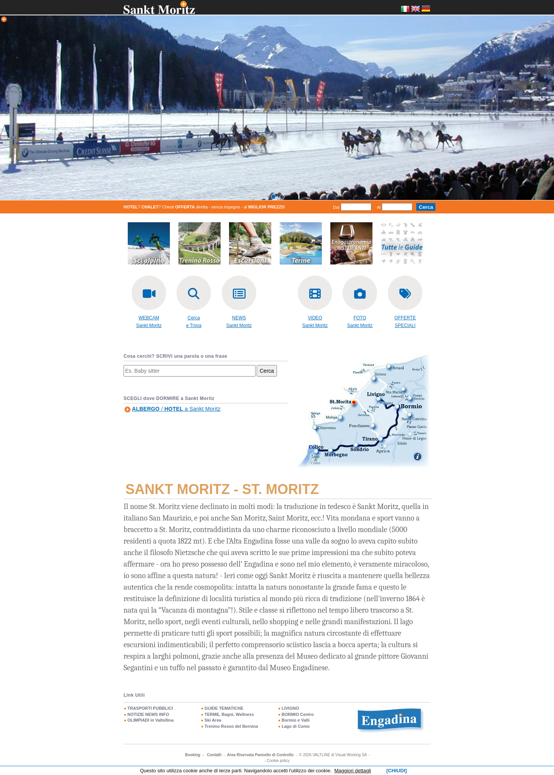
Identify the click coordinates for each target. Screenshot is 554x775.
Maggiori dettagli (353, 770)
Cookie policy (278, 760)
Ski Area (212, 720)
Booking (192, 755)
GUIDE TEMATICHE (223, 708)
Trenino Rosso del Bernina (231, 726)
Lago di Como (296, 726)
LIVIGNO (290, 708)
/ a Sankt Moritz (176, 409)
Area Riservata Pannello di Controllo (260, 755)
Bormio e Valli (296, 720)
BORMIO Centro (298, 714)
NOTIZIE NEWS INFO (148, 714)
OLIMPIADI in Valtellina (150, 720)
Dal (336, 207)
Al (379, 207)
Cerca (267, 371)
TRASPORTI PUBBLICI (150, 708)
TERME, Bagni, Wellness (229, 714)
